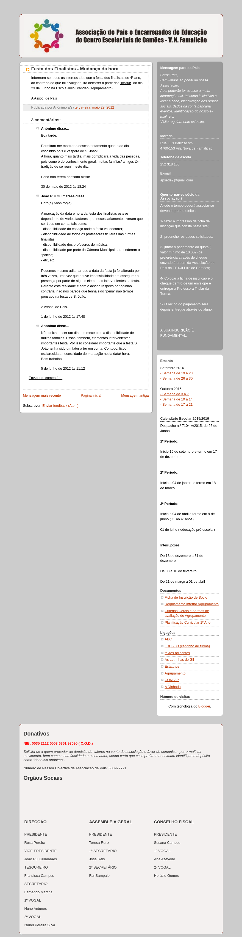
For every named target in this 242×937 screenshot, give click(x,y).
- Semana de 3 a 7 (174, 394)
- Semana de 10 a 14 (176, 399)
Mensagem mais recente (42, 395)
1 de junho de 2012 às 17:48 (63, 317)
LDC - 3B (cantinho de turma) (187, 646)
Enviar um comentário (46, 378)
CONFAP (172, 680)
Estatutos (172, 666)
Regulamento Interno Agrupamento (192, 604)
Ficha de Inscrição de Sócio (186, 597)
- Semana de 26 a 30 (176, 378)
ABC (168, 639)
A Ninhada (173, 687)
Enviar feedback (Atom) (60, 406)
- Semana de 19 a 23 (176, 373)
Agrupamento (175, 673)
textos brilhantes (177, 653)
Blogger (204, 706)
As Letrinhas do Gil (179, 660)
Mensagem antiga (135, 395)
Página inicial (91, 395)
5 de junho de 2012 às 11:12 (63, 369)
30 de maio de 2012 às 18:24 (63, 187)
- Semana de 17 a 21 (176, 405)
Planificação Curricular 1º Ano (188, 622)
